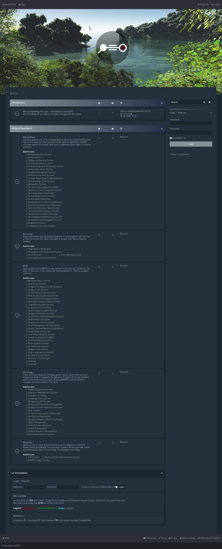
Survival (27, 234)
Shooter (27, 442)
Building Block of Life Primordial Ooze (44, 202)
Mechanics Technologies (38, 358)
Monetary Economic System (40, 175)
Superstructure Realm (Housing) (42, 214)
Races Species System (37, 343)
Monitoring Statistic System (40, 434)
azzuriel (126, 113)
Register (25, 481)
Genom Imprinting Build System (41, 310)
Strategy (28, 372)
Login (16, 481)
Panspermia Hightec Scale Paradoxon (44, 287)
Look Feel (31, 364)
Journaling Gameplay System (40, 334)
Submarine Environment (38, 319)
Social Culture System (37, 346)
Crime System (33, 255)
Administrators (29, 508)
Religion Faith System (37, 349)
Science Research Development (41, 431)
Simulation (29, 137)
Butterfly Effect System (38, 281)
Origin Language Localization (40, 352)
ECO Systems (33, 157)
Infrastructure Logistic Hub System (43, 413)
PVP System (33, 457)
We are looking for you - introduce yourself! (48, 111)
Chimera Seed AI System (38, 199)
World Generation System (39, 154)
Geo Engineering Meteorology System (44, 217)
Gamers (70, 508)
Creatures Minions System (39, 340)
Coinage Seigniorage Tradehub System (44, 178)
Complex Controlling (36, 395)
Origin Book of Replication (38, 249)
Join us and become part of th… (136, 111)
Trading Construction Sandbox (41, 226)
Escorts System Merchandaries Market (44, 328)
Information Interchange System (42, 299)
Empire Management (36, 428)
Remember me (109, 487)
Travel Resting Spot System (40, 305)
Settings (31, 361)
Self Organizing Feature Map (40, 193)
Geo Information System (38, 416)
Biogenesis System (36, 223)
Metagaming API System (38, 401)
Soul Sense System (36, 284)
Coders (61, 508)
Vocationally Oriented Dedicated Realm (45, 316)
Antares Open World (22, 128)
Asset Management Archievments (42, 325)
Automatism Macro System (40, 169)
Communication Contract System (42, 211)
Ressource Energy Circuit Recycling (43, 205)
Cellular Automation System (40, 160)
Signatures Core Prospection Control (44, 190)
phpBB (16, 545)
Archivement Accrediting (38, 307)
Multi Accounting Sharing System (42, 296)
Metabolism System (36, 184)
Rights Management (36, 422)
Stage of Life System (37, 290)
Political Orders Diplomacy (39, 425)
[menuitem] (21, 4)
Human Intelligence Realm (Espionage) (44, 419)
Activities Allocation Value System (43, 208)
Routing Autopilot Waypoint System (43, 220)
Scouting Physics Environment (41, 258)
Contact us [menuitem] (149, 538)
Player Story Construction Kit (40, 322)
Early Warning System (70, 255)
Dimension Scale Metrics (38, 355)
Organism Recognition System (41, 172)
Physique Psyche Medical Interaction (44, 252)
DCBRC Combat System (38, 460)
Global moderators (47, 508)
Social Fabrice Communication (41, 293)
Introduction (18, 103)
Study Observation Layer (38, 331)
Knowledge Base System (38, 398)
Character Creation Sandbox (40, 337)
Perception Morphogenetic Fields (42, 187)
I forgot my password (90, 487)
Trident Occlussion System (39, 389)
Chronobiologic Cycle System (40, 181)
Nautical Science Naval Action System (61, 457)
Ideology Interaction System (40, 313)
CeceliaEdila (85, 520)
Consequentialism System (39, 163)
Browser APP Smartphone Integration (44, 404)
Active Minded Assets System (41, 196)
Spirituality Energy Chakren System (43, 302)
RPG (25, 266)
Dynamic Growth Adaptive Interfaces (44, 407)
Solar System (33, 410)
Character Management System (42, 392)
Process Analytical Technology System (45, 166)
